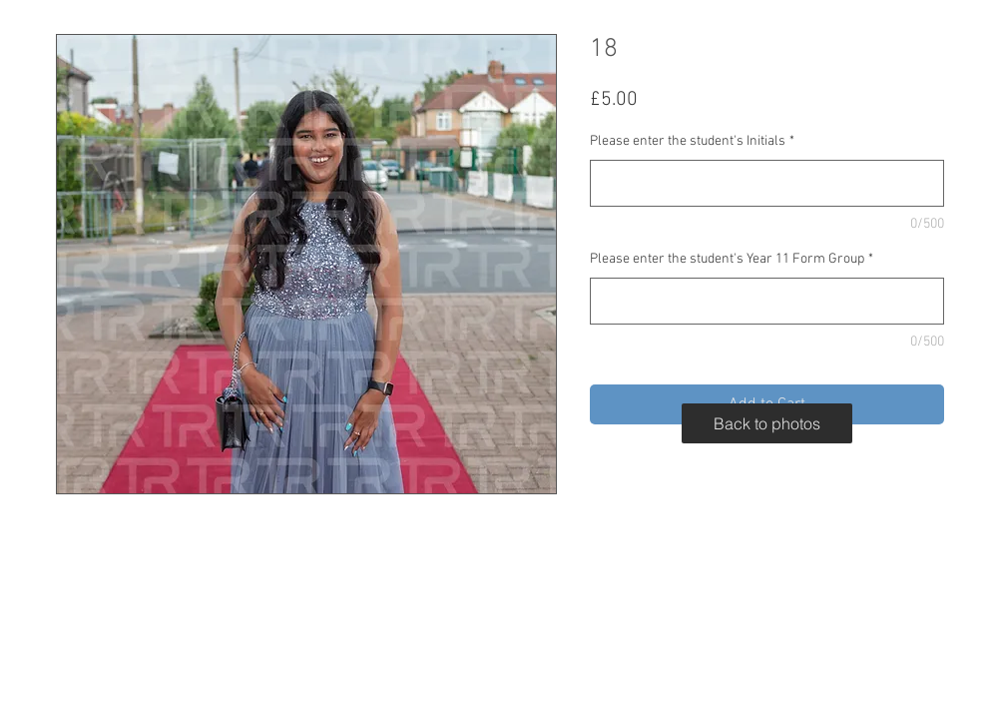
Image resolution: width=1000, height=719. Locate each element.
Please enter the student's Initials (692, 141)
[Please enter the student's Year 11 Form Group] (767, 301)
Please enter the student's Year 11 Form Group (731, 259)
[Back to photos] (767, 423)
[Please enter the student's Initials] (767, 183)
